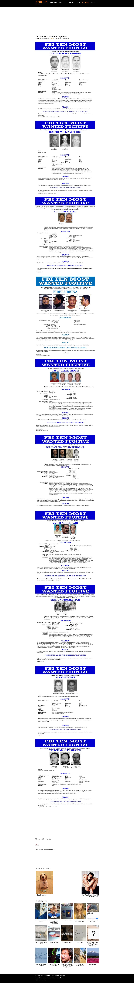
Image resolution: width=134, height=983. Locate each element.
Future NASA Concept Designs (41, 920)
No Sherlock (80, 942)
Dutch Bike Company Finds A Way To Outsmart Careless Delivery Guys (92, 943)
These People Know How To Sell (92, 920)
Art (60, 3)
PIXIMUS (41, 2)
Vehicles (94, 3)
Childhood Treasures (67, 920)
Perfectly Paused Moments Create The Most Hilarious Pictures (67, 965)
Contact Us (38, 977)
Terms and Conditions (48, 977)
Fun (78, 3)
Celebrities (70, 3)
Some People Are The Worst (41, 942)
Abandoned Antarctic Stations (41, 964)
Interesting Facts (67, 942)
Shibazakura (92, 964)
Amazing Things (54, 942)
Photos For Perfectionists (80, 964)
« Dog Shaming (41, 895)
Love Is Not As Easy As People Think (79, 920)
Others (85, 3)
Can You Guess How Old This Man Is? (90, 895)
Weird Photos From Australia (54, 964)
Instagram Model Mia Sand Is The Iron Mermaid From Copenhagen (54, 921)
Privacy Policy (59, 977)
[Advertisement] (67, 21)
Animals (53, 3)
